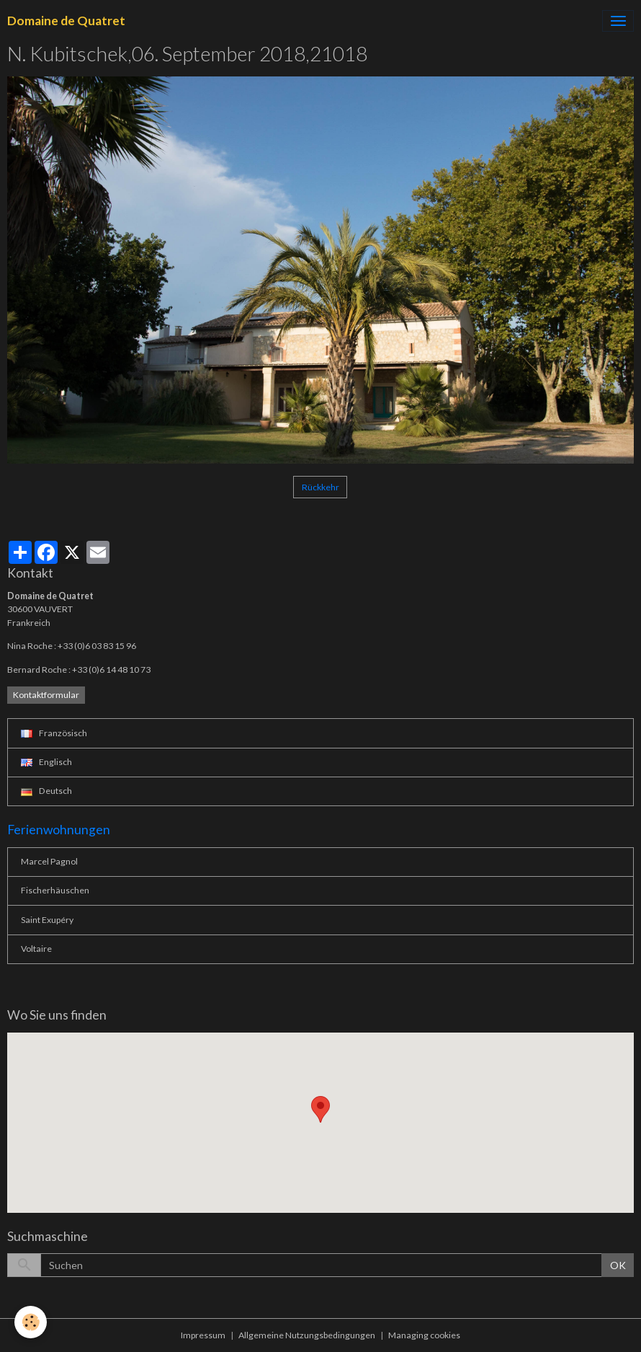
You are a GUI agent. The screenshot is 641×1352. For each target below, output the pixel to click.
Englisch (46, 761)
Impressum (203, 1335)
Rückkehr (320, 487)
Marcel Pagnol (49, 861)
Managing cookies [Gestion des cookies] (424, 1335)
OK (618, 1265)
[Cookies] (30, 1322)
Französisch (54, 733)
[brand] (66, 21)
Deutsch (46, 790)
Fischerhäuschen (55, 890)
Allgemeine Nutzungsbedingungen (306, 1335)
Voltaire (36, 948)
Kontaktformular (46, 694)
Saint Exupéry (47, 919)
